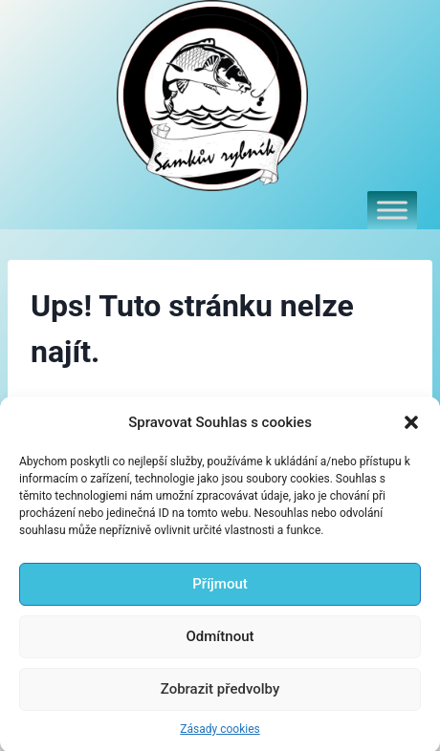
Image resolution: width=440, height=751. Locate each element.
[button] (411, 430)
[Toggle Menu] (392, 210)
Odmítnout (220, 645)
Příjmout (219, 593)
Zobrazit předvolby (220, 698)
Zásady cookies (219, 737)
